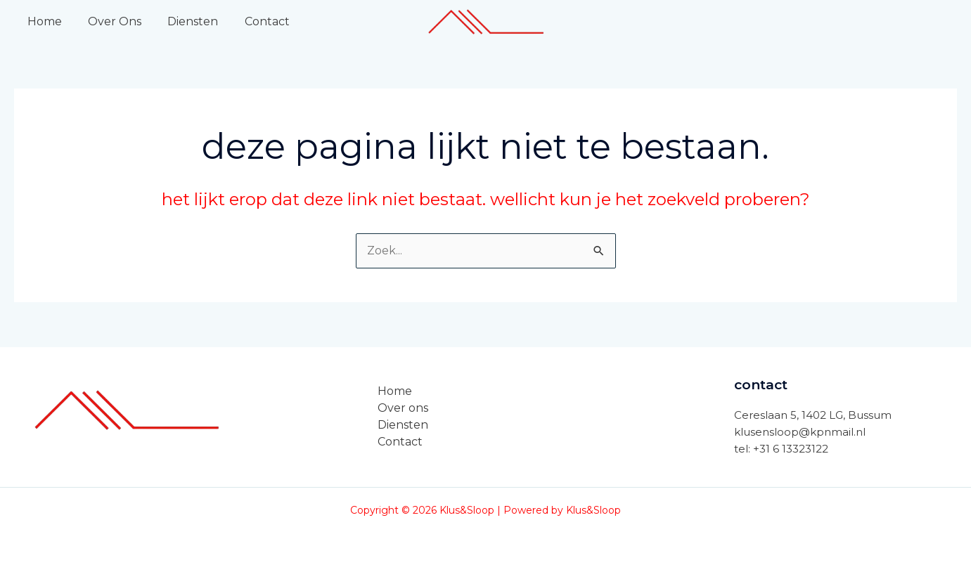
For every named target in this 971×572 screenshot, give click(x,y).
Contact (253, 21)
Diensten (183, 21)
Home (42, 21)
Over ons (403, 408)
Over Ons (109, 21)
